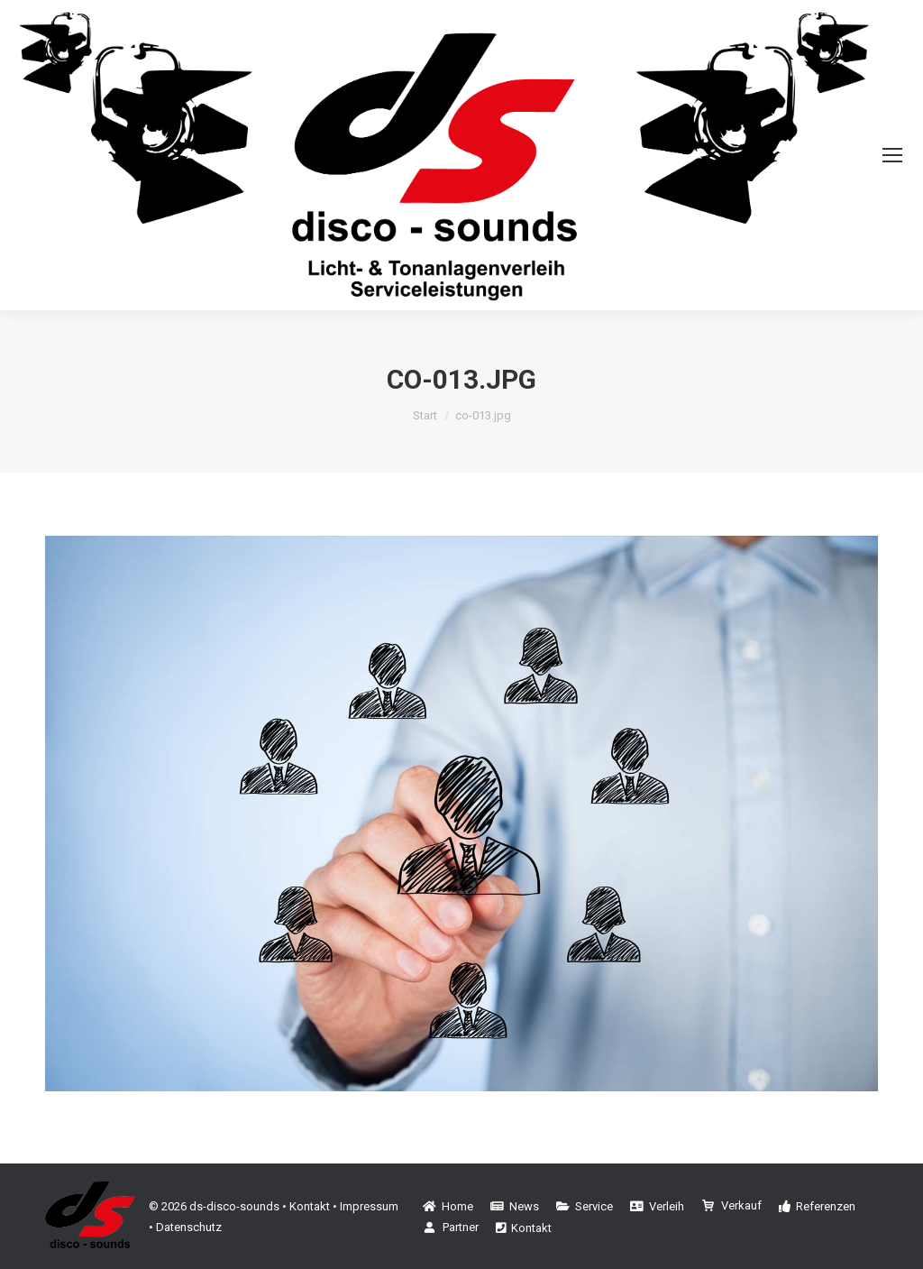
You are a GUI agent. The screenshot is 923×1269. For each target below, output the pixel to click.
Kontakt (309, 1206)
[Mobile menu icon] (892, 155)
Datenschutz (189, 1227)
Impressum (369, 1206)
